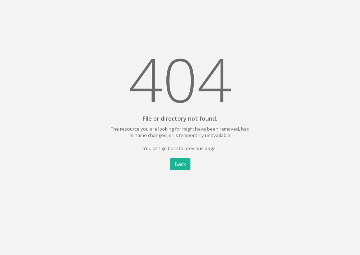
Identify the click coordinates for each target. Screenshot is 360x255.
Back (180, 164)
